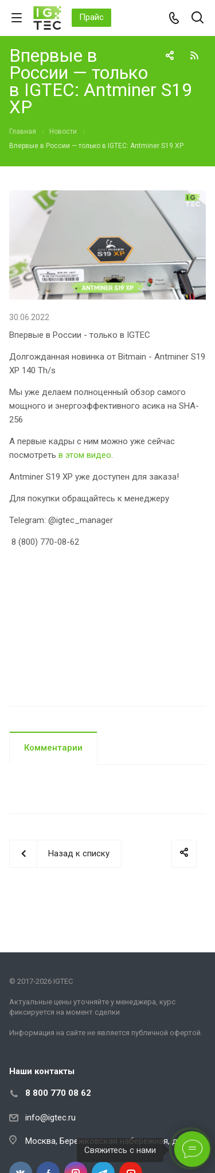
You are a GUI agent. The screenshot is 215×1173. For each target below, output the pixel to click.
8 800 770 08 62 (58, 1093)
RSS (194, 55)
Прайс (91, 17)
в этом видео (84, 455)
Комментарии (53, 748)
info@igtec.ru (50, 1117)
